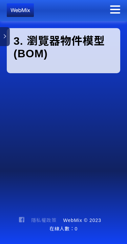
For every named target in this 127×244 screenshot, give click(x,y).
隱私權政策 (44, 220)
